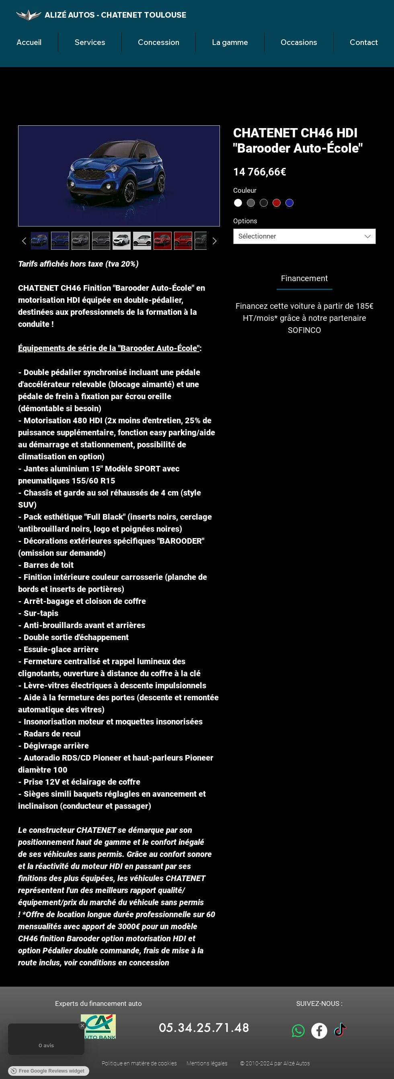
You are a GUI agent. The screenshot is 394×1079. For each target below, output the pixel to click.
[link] (304, 278)
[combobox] (304, 236)
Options (245, 221)
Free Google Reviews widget (47, 1071)
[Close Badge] (82, 1026)
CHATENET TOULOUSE (143, 15)
